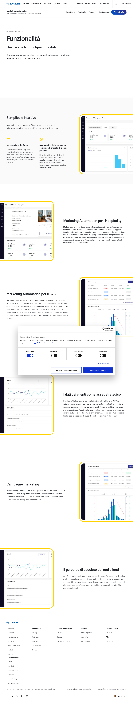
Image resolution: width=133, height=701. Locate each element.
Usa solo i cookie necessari (66, 370)
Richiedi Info (119, 12)
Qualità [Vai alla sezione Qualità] (59, 633)
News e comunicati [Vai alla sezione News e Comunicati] (14, 645)
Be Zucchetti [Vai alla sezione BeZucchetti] (12, 641)
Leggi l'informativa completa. (44, 343)
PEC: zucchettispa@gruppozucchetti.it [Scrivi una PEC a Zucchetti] (78, 689)
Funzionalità (82, 12)
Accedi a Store (126, 4)
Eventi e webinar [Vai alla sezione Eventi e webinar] (13, 637)
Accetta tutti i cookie (98, 370)
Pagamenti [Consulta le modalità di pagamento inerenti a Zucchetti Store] (11, 674)
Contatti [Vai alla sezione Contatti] (10, 650)
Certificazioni (36, 645)
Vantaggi (92, 12)
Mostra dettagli (103, 363)
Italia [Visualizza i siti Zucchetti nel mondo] (119, 696)
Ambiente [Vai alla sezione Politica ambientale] (84, 637)
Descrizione (70, 12)
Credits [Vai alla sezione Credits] (34, 650)
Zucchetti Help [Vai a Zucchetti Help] (12, 679)
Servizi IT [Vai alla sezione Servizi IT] (109, 633)
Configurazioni (104, 12)
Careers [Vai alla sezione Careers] (10, 654)
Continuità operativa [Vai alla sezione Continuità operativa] (64, 641)
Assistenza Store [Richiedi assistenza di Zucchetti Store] (13, 670)
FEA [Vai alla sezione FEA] (107, 637)
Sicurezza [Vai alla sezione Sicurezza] (60, 637)
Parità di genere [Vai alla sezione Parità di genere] (86, 633)
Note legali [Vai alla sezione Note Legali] (35, 637)
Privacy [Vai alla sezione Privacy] (34, 633)
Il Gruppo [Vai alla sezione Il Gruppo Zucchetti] (11, 633)
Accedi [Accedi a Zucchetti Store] (10, 662)
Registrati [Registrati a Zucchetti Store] (11, 666)
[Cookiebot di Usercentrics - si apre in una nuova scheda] (104, 329)
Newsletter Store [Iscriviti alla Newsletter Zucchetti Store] (13, 683)
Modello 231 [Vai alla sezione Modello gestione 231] (36, 641)
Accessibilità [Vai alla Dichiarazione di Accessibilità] (85, 641)
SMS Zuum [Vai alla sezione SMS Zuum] (109, 641)
